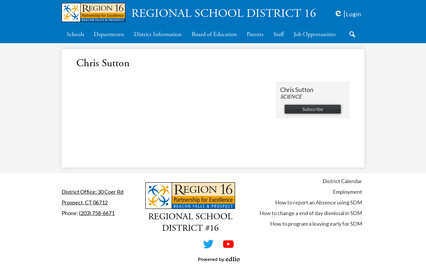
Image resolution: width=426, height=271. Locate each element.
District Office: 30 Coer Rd (92, 191)
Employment (347, 191)
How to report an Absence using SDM (318, 202)
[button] (75, 34)
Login (347, 14)
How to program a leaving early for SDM (316, 223)
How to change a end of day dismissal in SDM (310, 213)
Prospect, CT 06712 (85, 202)
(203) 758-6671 (96, 213)
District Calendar (342, 181)
